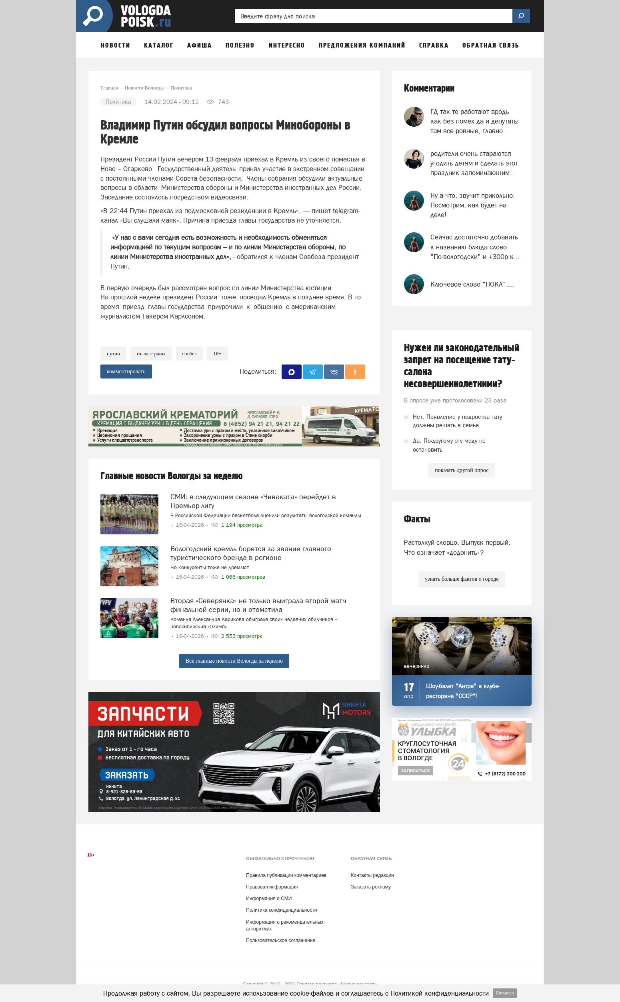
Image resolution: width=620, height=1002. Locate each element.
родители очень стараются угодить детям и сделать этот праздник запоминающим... (474, 163)
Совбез (189, 354)
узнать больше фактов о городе (461, 579)
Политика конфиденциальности (281, 910)
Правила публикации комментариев (286, 875)
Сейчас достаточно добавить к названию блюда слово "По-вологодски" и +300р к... (475, 247)
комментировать (126, 372)
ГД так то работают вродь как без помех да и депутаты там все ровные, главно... (474, 121)
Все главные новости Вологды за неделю (234, 661)
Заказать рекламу (371, 887)
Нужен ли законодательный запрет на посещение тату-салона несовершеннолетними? (461, 366)
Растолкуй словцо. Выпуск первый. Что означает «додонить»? (457, 547)
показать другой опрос (461, 470)
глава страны (151, 354)
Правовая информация (272, 887)
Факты (417, 519)
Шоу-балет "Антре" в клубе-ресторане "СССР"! (463, 691)
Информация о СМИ (269, 898)
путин (113, 354)
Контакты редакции (372, 875)
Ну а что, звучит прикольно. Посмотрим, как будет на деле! (472, 205)
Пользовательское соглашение (280, 940)
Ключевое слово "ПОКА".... (472, 284)
